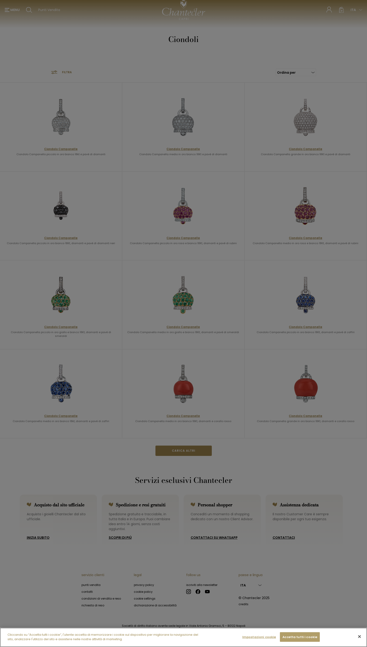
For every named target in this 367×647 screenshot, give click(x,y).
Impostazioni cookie (259, 637)
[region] (183, 637)
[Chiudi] (359, 636)
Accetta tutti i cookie (299, 637)
